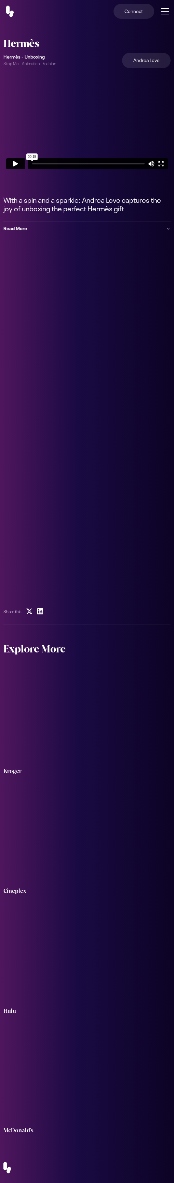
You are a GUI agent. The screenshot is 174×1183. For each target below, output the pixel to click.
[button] (164, 11)
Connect (133, 10)
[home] (14, 11)
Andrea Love (146, 59)
